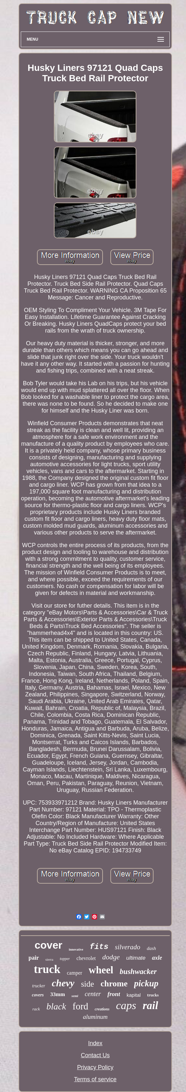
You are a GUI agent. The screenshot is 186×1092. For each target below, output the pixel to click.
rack (36, 1008)
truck (47, 969)
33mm (57, 994)
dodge (111, 957)
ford (80, 1006)
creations (102, 1009)
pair (34, 957)
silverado (127, 947)
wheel (101, 970)
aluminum (95, 1016)
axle (157, 957)
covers (38, 995)
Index (95, 1043)
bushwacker (138, 971)
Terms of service (95, 1079)
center (93, 993)
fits (99, 946)
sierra (49, 959)
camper (74, 973)
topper (65, 958)
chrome (114, 983)
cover (48, 945)
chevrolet (86, 958)
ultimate (136, 958)
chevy (63, 983)
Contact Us (95, 1055)
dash (151, 948)
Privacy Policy (95, 1067)
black (56, 1006)
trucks (152, 995)
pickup (146, 983)
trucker (38, 985)
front (113, 994)
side (87, 984)
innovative (76, 949)
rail (150, 1005)
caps (126, 1005)
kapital (134, 995)
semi (74, 996)
